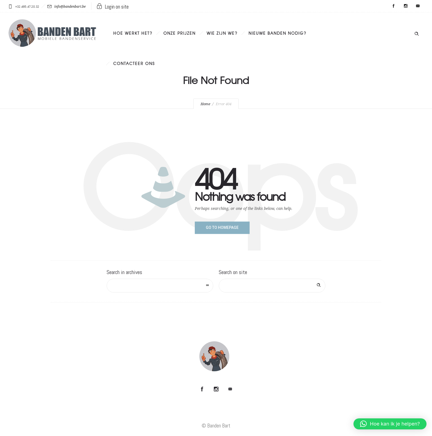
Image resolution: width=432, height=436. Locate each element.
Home (205, 104)
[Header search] (416, 32)
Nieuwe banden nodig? (277, 33)
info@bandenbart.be (70, 7)
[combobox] (160, 286)
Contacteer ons (134, 63)
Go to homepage (222, 227)
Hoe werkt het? (132, 33)
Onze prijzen (179, 33)
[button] (389, 423)
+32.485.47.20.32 (27, 6)
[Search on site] (272, 286)
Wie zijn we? (222, 33)
